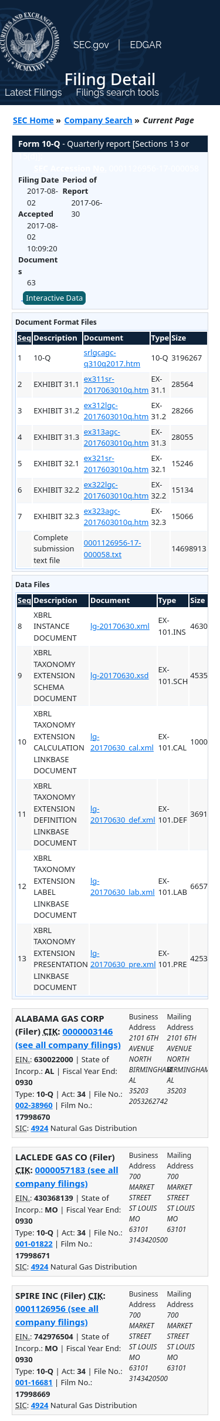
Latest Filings (33, 92)
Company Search (99, 120)
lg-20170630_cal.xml (122, 742)
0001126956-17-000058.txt (112, 548)
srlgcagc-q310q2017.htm (112, 358)
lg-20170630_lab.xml (122, 887)
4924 (40, 1128)
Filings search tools (117, 92)
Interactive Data (54, 297)
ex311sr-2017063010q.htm (116, 384)
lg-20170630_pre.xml (123, 959)
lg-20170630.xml (120, 626)
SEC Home (33, 120)
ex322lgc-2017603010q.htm (116, 490)
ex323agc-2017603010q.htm (116, 517)
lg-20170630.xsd (119, 675)
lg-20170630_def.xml (122, 814)
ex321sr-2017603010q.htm (116, 464)
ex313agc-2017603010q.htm (116, 437)
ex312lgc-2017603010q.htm (116, 411)
